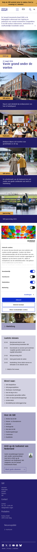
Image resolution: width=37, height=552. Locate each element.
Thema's (3, 493)
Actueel (3, 491)
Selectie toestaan (18, 304)
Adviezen (4, 487)
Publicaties (4, 489)
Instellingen (28, 294)
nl (34, 9)
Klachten (15, 548)
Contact (3, 504)
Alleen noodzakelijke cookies (18, 309)
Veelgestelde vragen (7, 507)
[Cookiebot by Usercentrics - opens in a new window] (27, 241)
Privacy (9, 548)
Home (3, 548)
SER (2, 495)
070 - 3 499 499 (8, 505)
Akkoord (18, 300)
